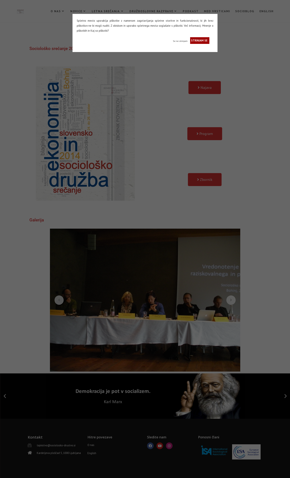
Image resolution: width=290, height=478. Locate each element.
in (89, 30)
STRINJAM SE (199, 40)
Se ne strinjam (180, 41)
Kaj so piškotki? (100, 30)
